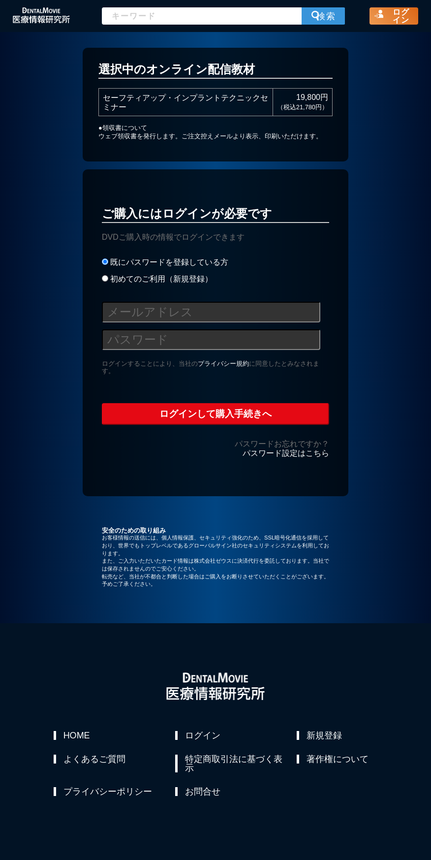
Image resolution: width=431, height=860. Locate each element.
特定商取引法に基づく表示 (233, 763)
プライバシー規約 (223, 363)
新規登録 (324, 735)
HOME (76, 735)
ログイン (202, 735)
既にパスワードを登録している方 (165, 262)
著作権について (338, 759)
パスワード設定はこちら (286, 453)
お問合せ (202, 791)
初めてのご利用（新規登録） (157, 279)
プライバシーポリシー (107, 791)
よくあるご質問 (94, 759)
